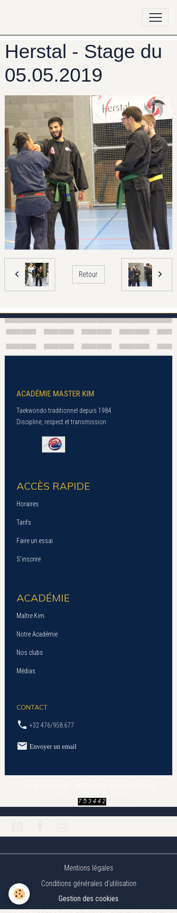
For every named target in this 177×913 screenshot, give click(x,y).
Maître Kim (30, 616)
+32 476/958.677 (51, 725)
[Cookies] (19, 894)
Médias (26, 671)
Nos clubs (30, 652)
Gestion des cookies (88, 898)
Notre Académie (37, 634)
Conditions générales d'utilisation (88, 883)
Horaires (28, 504)
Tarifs (24, 522)
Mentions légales (88, 867)
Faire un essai (35, 540)
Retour (88, 274)
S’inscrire (29, 559)
